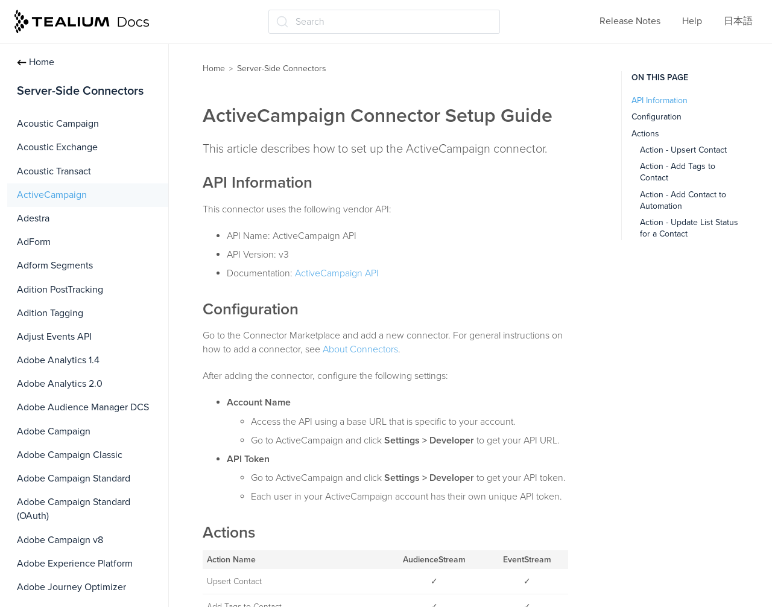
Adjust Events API (54, 337)
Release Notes (630, 21)
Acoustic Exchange (57, 147)
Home (35, 62)
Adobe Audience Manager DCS (83, 407)
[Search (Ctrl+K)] (384, 22)
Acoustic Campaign (58, 124)
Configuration (656, 117)
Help (692, 21)
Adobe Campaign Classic (69, 455)
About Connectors (360, 349)
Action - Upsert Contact (683, 150)
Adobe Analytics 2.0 (60, 384)
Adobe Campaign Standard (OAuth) (73, 509)
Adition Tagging (50, 313)
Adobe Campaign (53, 431)
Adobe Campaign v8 (60, 540)
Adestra (33, 218)
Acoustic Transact (54, 171)
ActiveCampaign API (337, 273)
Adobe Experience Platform (75, 564)
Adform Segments (55, 265)
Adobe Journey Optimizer (71, 587)
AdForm (34, 242)
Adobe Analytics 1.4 (58, 360)
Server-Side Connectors (281, 68)
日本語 (738, 21)
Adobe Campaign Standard (73, 478)
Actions (645, 134)
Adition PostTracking (60, 290)
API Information (659, 100)
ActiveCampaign (52, 195)
